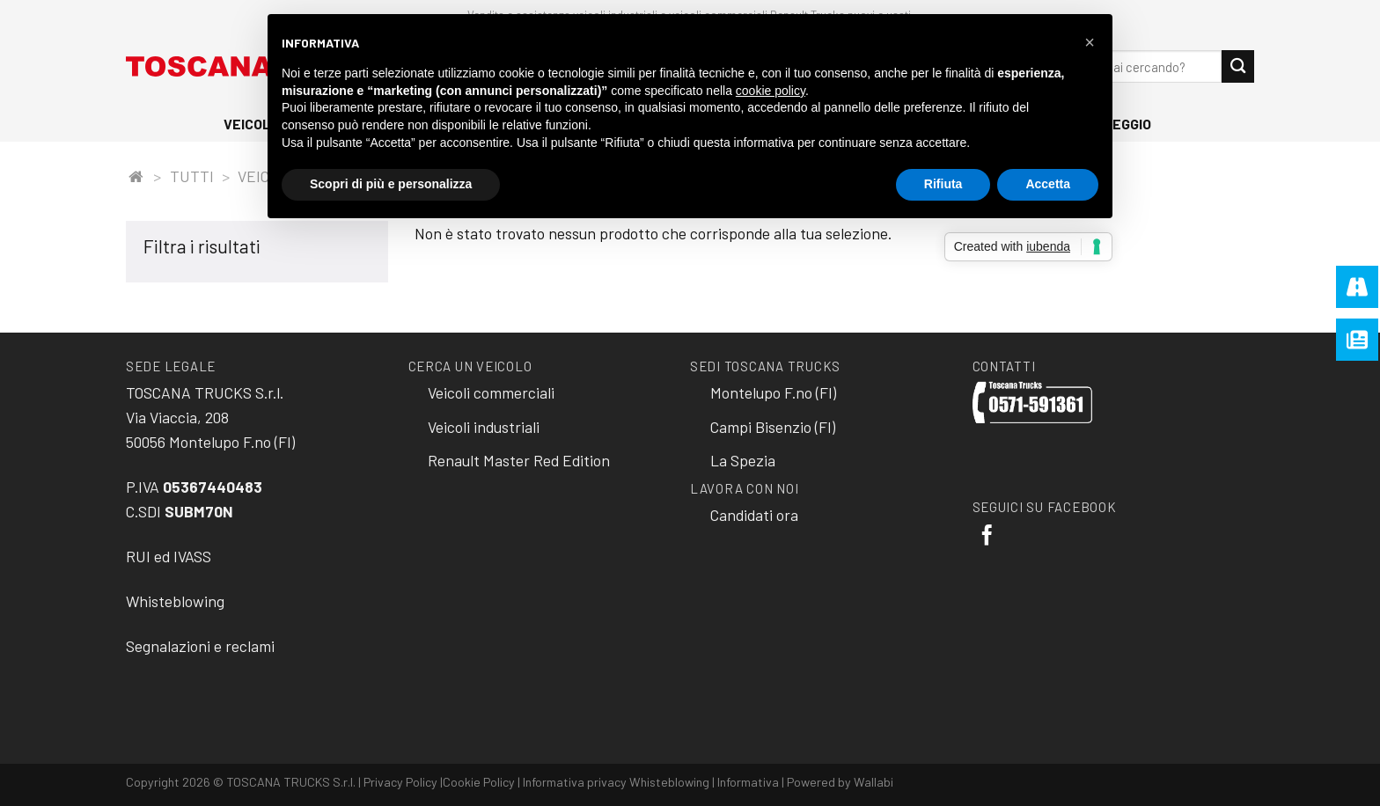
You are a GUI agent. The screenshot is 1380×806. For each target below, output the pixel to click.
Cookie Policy (479, 781)
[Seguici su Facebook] (987, 536)
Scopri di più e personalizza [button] (391, 184)
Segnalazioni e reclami (200, 646)
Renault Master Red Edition (519, 460)
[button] (1089, 42)
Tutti (192, 176)
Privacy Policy (400, 781)
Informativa (748, 781)
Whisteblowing (175, 601)
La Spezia (742, 460)
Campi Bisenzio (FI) (772, 426)
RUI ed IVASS (168, 556)
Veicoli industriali (484, 426)
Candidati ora (754, 514)
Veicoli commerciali (491, 392)
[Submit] (1238, 66)
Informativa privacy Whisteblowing (616, 781)
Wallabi (873, 781)
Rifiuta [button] (943, 184)
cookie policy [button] (770, 91)
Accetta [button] (1047, 184)
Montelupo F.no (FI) (773, 392)
